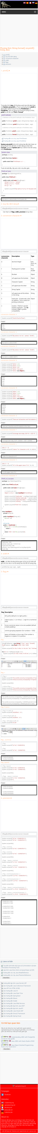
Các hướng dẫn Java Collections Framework (17, 986)
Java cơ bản (8, 961)
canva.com (32, 1131)
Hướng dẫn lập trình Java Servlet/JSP (15, 983)
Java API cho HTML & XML (11, 988)
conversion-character (11, 58)
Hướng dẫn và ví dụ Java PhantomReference (17, 975)
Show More (6, 977)
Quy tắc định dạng (11, 56)
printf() (7, 55)
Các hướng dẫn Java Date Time (13, 993)
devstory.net (6, 1107)
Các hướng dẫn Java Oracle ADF (13, 1011)
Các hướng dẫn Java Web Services (14, 1003)
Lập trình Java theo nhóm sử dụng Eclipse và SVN (18, 970)
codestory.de (6, 1112)
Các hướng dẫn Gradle (10, 1001)
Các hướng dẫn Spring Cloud (12, 1016)
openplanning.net (8, 1105)
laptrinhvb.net (24, 1131)
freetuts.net (15, 1131)
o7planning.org (7, 1102)
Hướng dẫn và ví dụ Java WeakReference (16, 972)
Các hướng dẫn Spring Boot (11, 996)
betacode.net (7, 1110)
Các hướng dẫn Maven (10, 998)
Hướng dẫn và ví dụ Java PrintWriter (15, 141)
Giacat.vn (13, 1127)
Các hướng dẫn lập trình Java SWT (14, 1006)
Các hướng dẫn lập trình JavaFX (13, 1008)
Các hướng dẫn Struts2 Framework (14, 1013)
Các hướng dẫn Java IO (10, 991)
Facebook (6, 1094)
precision (8, 64)
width (7, 60)
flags (6, 62)
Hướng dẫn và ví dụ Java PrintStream (15, 138)
